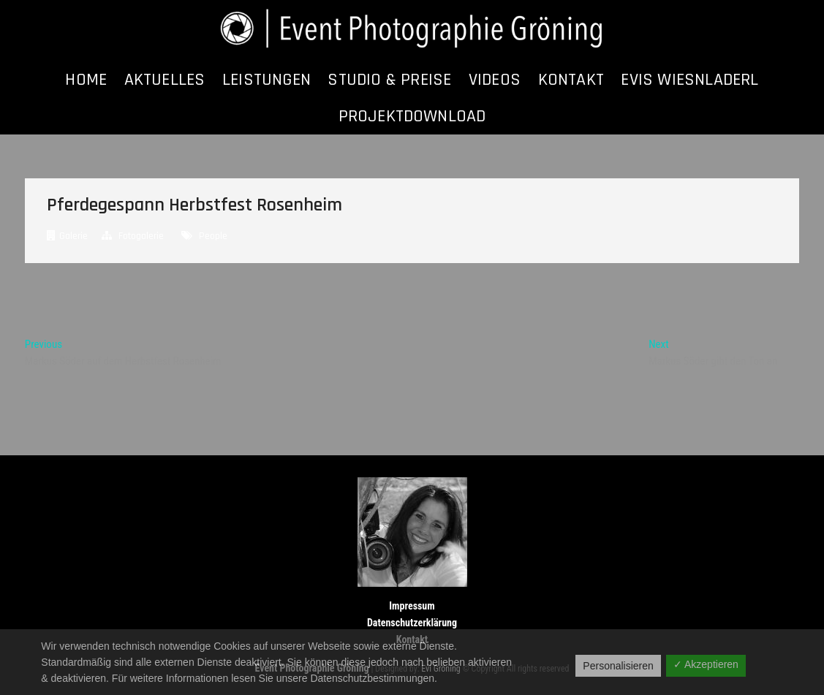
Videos (495, 80)
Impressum (411, 606)
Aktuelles (164, 80)
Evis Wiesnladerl (689, 80)
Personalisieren (618, 666)
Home (86, 80)
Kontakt (571, 80)
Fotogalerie (141, 236)
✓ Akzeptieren (705, 664)
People (213, 236)
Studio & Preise (389, 80)
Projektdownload (412, 116)
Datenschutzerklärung (412, 622)
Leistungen (266, 80)
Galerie (73, 236)
